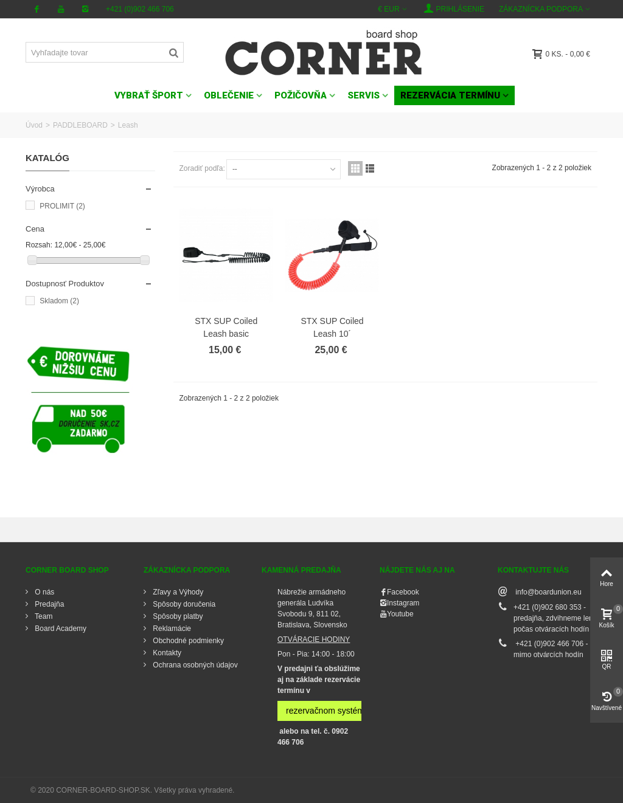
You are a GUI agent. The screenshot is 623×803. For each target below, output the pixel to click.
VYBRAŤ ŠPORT (148, 95)
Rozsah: (39, 245)
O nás (43, 592)
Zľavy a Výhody (177, 592)
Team (42, 616)
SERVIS (363, 95)
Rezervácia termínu (450, 95)
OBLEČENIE (229, 95)
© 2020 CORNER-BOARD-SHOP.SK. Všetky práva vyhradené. (132, 790)
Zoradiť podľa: (202, 168)
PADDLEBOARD (80, 125)
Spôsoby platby (177, 616)
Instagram (403, 603)
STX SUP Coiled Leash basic (226, 327)
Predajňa (48, 604)
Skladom (59, 301)
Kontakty (166, 653)
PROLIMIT (62, 206)
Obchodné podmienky (187, 640)
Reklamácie (171, 628)
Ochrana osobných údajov (194, 665)
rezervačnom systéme (327, 710)
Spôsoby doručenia (183, 604)
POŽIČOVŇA (300, 95)
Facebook (403, 592)
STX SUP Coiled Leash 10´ (332, 327)
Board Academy (59, 628)
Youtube (400, 614)
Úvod (34, 125)
